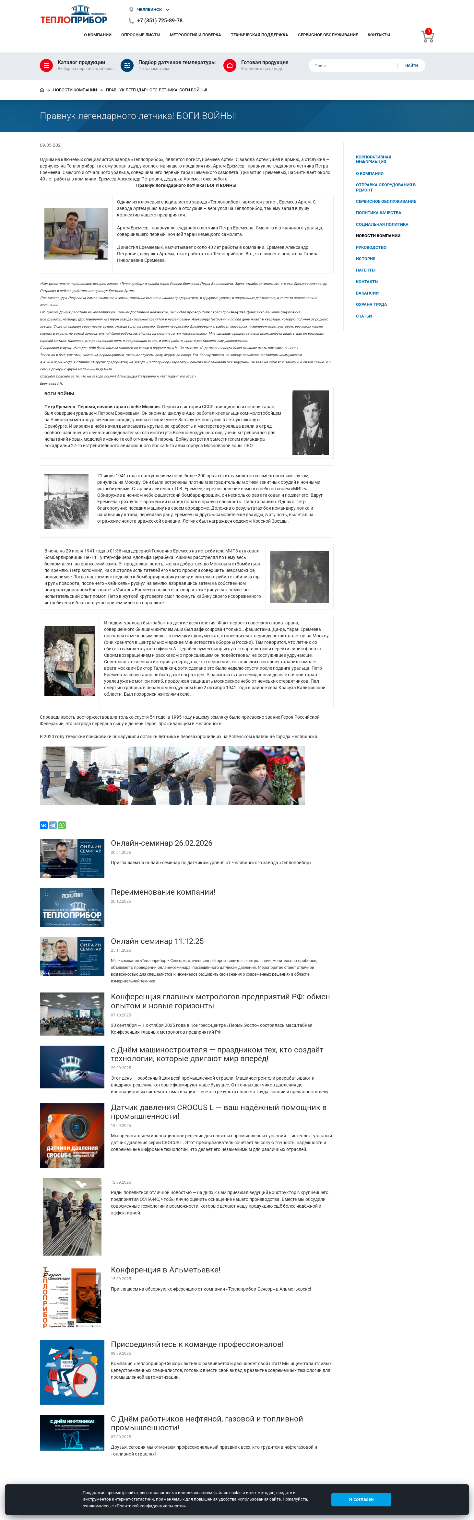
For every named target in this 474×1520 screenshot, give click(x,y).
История (365, 258)
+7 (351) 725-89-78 (160, 20)
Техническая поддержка (259, 34)
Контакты (379, 34)
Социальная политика (382, 224)
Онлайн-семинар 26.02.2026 (161, 843)
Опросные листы (140, 34)
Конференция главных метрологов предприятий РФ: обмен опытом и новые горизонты (220, 1001)
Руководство (371, 247)
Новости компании (75, 89)
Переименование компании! (163, 892)
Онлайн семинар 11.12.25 (157, 941)
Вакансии (367, 293)
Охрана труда (371, 304)
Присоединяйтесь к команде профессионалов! (197, 1344)
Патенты (365, 270)
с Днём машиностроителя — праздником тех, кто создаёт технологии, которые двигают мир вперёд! (217, 1054)
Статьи (364, 316)
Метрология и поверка (195, 34)
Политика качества (378, 212)
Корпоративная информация (373, 159)
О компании (98, 34)
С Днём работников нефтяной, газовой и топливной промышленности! (207, 1423)
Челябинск (149, 9)
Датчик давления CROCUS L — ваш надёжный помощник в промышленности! (219, 1112)
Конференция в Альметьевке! (165, 1269)
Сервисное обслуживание (328, 34)
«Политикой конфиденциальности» (150, 1505)
